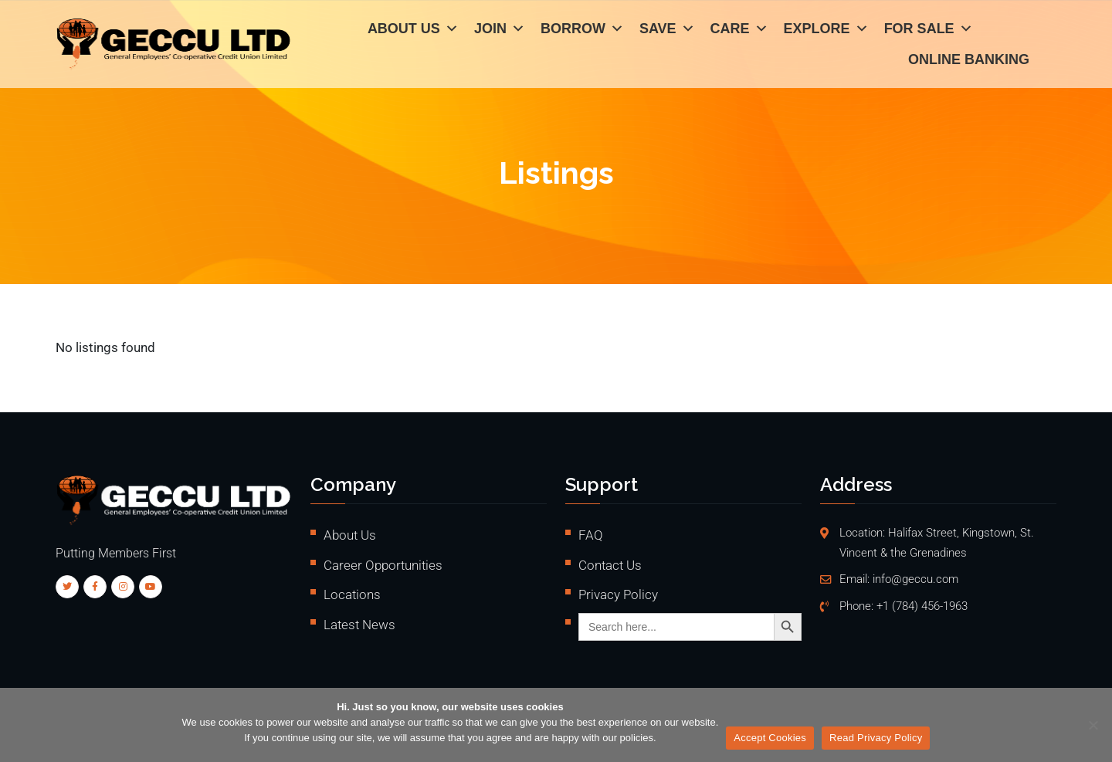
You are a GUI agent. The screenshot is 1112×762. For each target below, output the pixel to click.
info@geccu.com (915, 579)
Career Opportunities (383, 565)
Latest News (359, 624)
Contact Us (610, 565)
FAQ (590, 535)
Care (739, 30)
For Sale (928, 30)
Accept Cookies (770, 737)
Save (667, 30)
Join (499, 30)
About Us (413, 30)
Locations (352, 594)
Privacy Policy (618, 594)
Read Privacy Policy (875, 737)
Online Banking (968, 61)
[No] (1092, 725)
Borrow (582, 30)
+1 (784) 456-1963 (922, 606)
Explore (826, 30)
